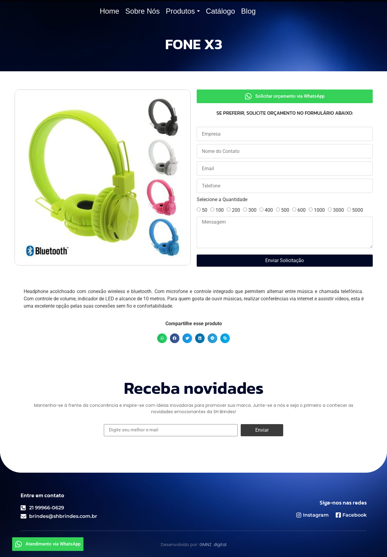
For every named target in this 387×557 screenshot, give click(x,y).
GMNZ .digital (212, 545)
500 (285, 210)
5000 (357, 210)
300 (252, 210)
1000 (319, 210)
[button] (162, 338)
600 (301, 210)
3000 (338, 210)
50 (204, 210)
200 (236, 210)
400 (269, 210)
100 (220, 210)
